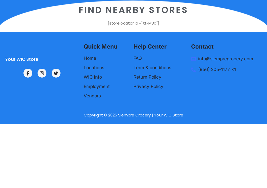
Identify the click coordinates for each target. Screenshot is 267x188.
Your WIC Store (21, 59)
